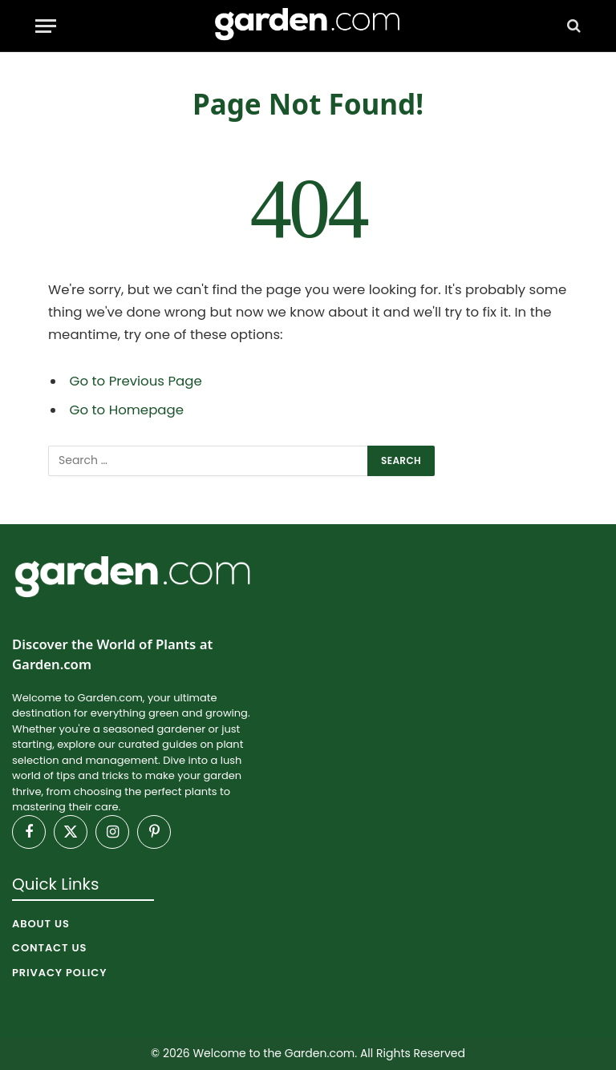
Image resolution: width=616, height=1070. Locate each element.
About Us (41, 923)
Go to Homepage (127, 410)
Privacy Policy (59, 972)
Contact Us (49, 947)
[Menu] (45, 26)
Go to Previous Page (136, 381)
